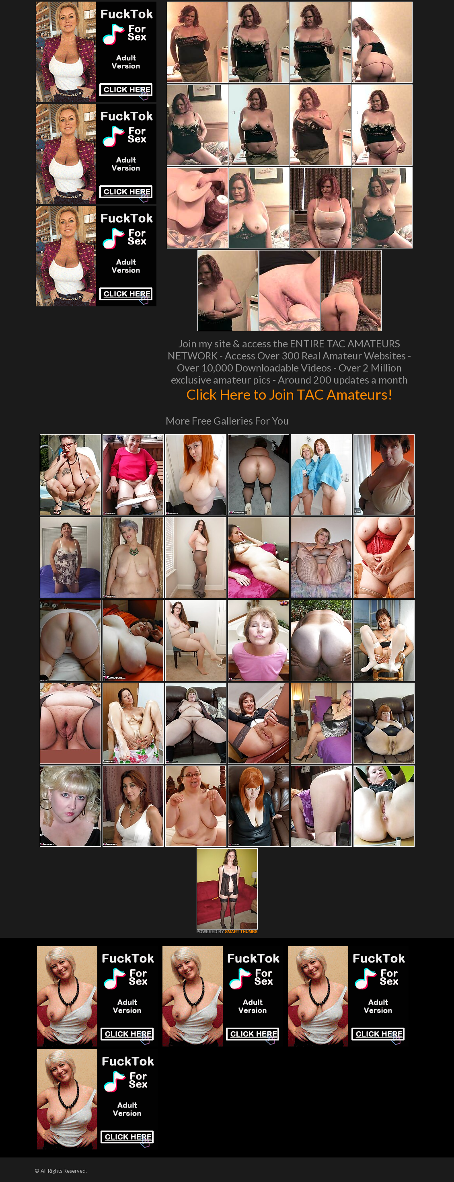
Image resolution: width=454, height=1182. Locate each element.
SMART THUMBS (241, 932)
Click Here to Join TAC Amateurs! (289, 394)
